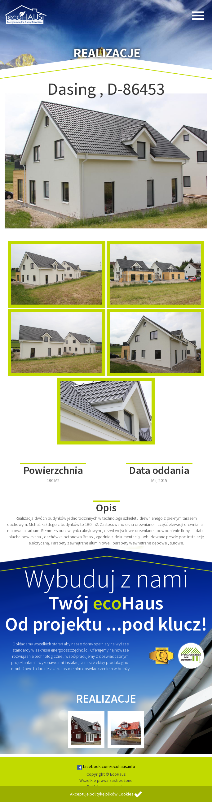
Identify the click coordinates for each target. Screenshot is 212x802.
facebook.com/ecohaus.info (106, 766)
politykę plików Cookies (112, 794)
